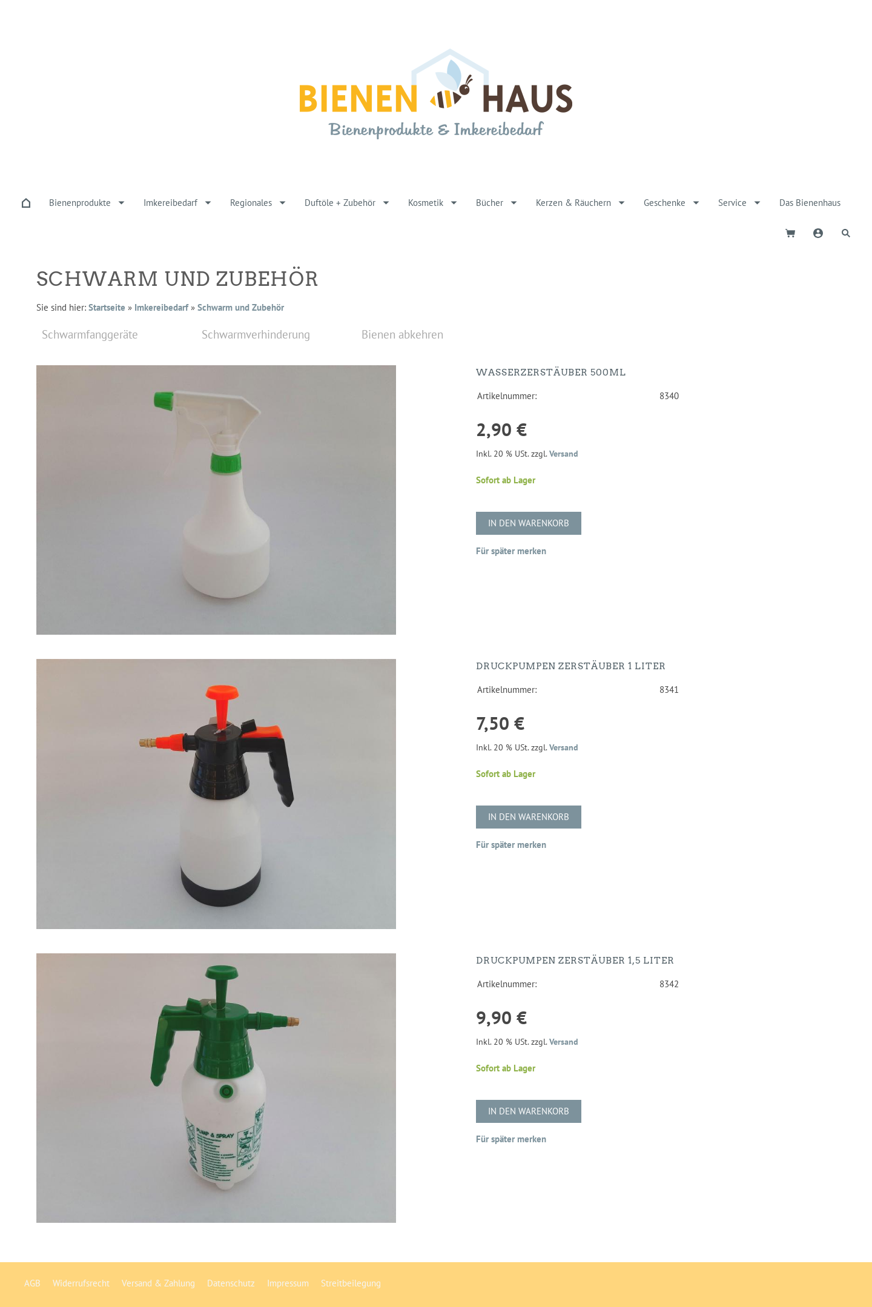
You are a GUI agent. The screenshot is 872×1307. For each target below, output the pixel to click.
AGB (32, 1283)
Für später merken (511, 551)
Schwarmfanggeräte (90, 334)
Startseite (106, 307)
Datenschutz (231, 1283)
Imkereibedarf (161, 307)
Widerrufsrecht (81, 1283)
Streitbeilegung (351, 1283)
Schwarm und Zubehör (240, 307)
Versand (563, 453)
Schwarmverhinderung (256, 334)
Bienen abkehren (402, 334)
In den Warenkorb (528, 523)
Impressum (288, 1283)
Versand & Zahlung (158, 1283)
